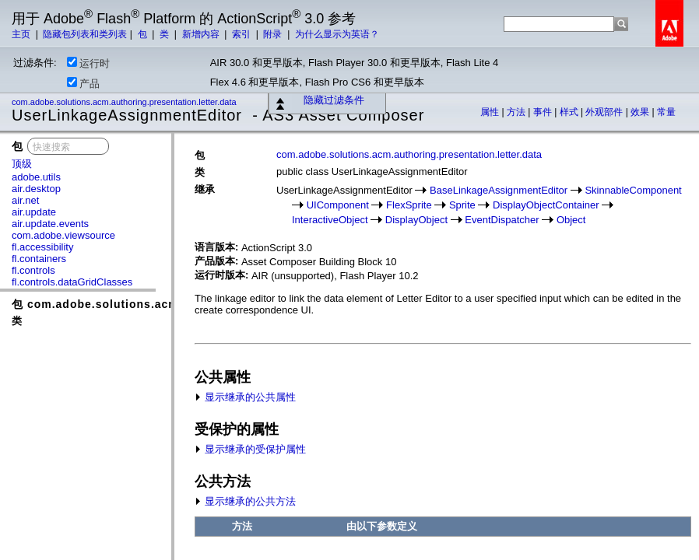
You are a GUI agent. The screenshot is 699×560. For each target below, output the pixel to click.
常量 (666, 112)
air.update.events (50, 223)
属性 (490, 112)
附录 (273, 34)
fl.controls (33, 270)
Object (571, 220)
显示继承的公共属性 (245, 397)
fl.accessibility (42, 247)
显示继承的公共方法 (245, 501)
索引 (242, 34)
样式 (570, 112)
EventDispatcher (502, 220)
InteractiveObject (330, 220)
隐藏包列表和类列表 (85, 34)
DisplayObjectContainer (546, 205)
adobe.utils (36, 177)
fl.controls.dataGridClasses (72, 282)
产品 (83, 83)
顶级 (22, 164)
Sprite (462, 205)
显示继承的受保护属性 (250, 449)
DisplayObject (416, 220)
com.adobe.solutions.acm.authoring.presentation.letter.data (125, 102)
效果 (641, 112)
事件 (543, 112)
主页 (22, 34)
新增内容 (202, 34)
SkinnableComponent (633, 190)
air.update (34, 212)
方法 (517, 112)
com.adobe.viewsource (63, 235)
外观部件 (605, 112)
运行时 (88, 63)
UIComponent (338, 205)
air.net (25, 200)
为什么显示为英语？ (337, 34)
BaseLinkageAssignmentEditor (498, 190)
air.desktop (36, 188)
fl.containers (39, 258)
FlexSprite (409, 205)
